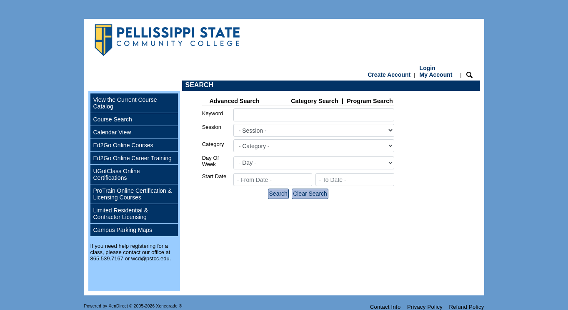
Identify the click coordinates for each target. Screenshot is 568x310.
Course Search (112, 119)
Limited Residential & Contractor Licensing (120, 213)
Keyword (212, 113)
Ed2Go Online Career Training (132, 158)
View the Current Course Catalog (125, 103)
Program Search (370, 101)
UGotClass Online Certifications (116, 174)
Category (213, 144)
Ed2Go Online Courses (123, 145)
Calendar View (112, 132)
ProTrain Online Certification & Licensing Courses (132, 194)
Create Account (389, 74)
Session (211, 127)
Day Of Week (210, 161)
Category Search (314, 101)
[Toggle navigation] (96, 86)
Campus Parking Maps (123, 230)
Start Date (214, 176)
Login (436, 71)
